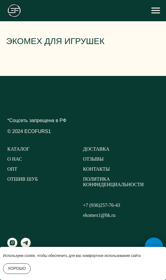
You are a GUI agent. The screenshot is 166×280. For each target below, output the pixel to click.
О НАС (14, 159)
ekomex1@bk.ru (99, 215)
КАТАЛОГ (18, 149)
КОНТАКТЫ (96, 169)
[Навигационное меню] (155, 11)
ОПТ (12, 169)
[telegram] (26, 246)
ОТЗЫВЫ (93, 159)
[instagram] (12, 246)
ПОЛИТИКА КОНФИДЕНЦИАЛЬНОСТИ (113, 181)
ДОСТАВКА (96, 149)
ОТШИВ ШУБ (22, 179)
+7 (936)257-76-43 (101, 205)
